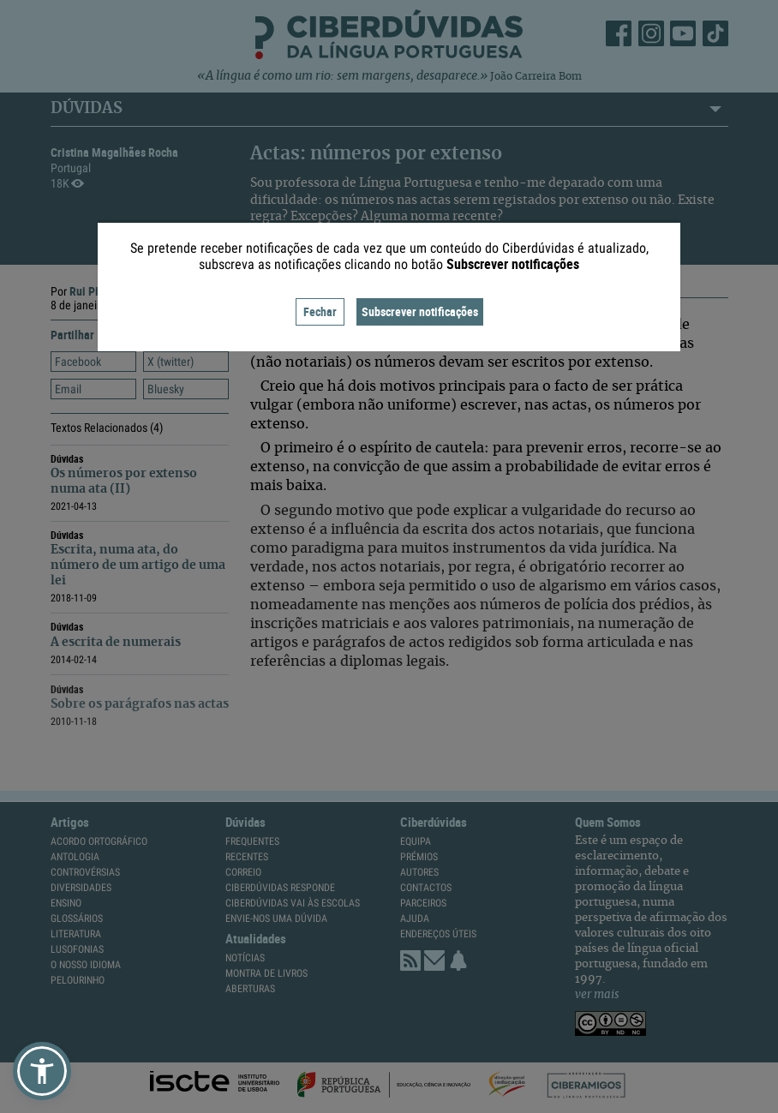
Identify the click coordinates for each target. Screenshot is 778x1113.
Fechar (320, 311)
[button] (42, 1071)
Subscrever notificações (420, 311)
